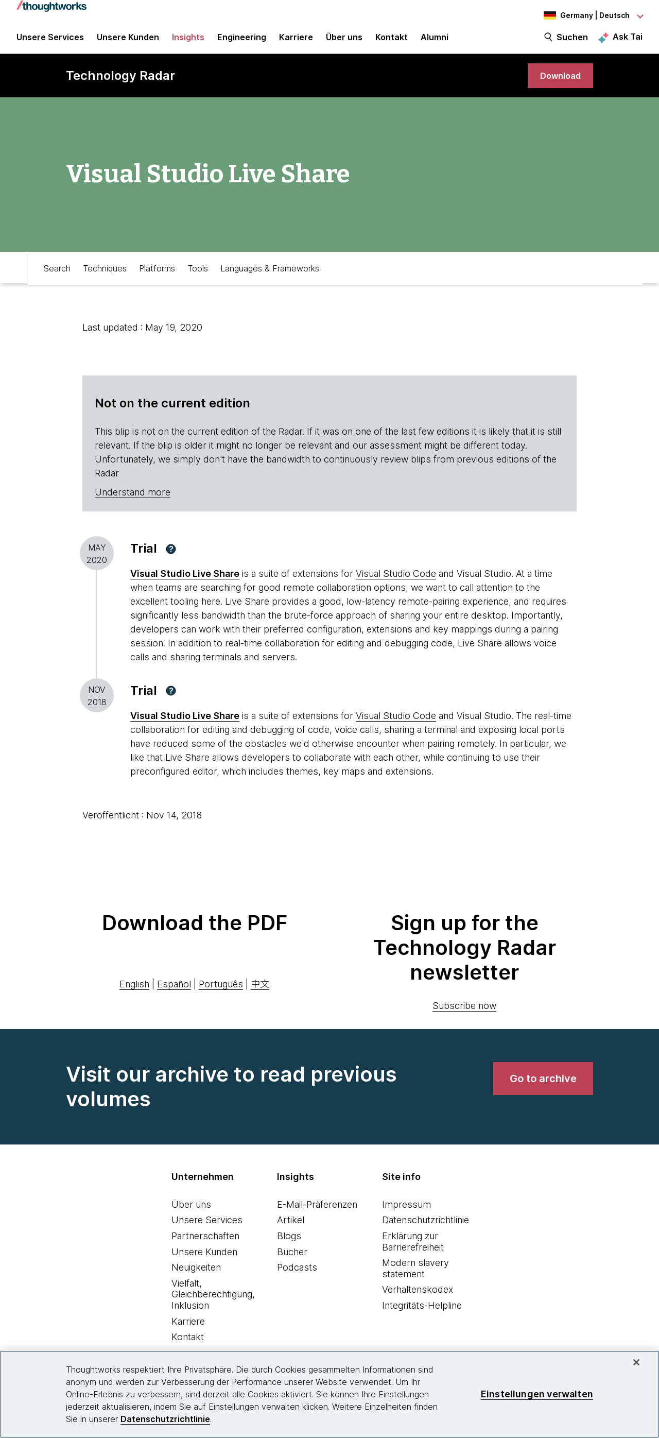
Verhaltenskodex (417, 1298)
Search (57, 276)
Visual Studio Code (396, 582)
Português (221, 992)
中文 (260, 992)
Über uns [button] (344, 42)
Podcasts (297, 1276)
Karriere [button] (296, 42)
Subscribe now (464, 1014)
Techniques (105, 276)
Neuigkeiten (196, 1276)
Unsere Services (206, 1229)
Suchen (572, 42)
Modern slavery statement (415, 1277)
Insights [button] (188, 42)
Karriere (188, 1330)
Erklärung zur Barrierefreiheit (413, 1251)
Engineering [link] (241, 42)
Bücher (292, 1260)
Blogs (289, 1245)
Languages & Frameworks (269, 276)
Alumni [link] (434, 42)
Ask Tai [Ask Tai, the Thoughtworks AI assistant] (628, 42)
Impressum (406, 1213)
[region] (329, 1394)
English (134, 992)
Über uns (191, 1213)
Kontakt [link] (391, 42)
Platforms (157, 276)
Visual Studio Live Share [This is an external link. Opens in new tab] (184, 582)
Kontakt (187, 1346)
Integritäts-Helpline (422, 1314)
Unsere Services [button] (50, 42)
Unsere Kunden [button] (128, 42)
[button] (171, 558)
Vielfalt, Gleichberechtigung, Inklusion (213, 1303)
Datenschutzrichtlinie (425, 1229)
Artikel (290, 1229)
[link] (558, 84)
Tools (197, 276)
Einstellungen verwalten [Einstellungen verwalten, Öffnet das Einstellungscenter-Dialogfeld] (537, 1394)
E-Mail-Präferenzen (317, 1213)
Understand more (132, 501)
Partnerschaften (205, 1245)
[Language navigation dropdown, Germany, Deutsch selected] (586, 15)
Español (174, 992)
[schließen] (636, 1362)
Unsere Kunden (204, 1260)
